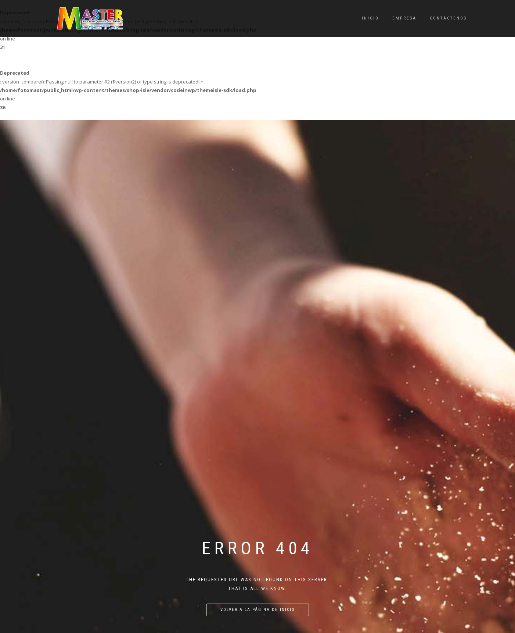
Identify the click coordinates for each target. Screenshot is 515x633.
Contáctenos (448, 18)
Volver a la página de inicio (257, 472)
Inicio (370, 18)
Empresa (404, 18)
